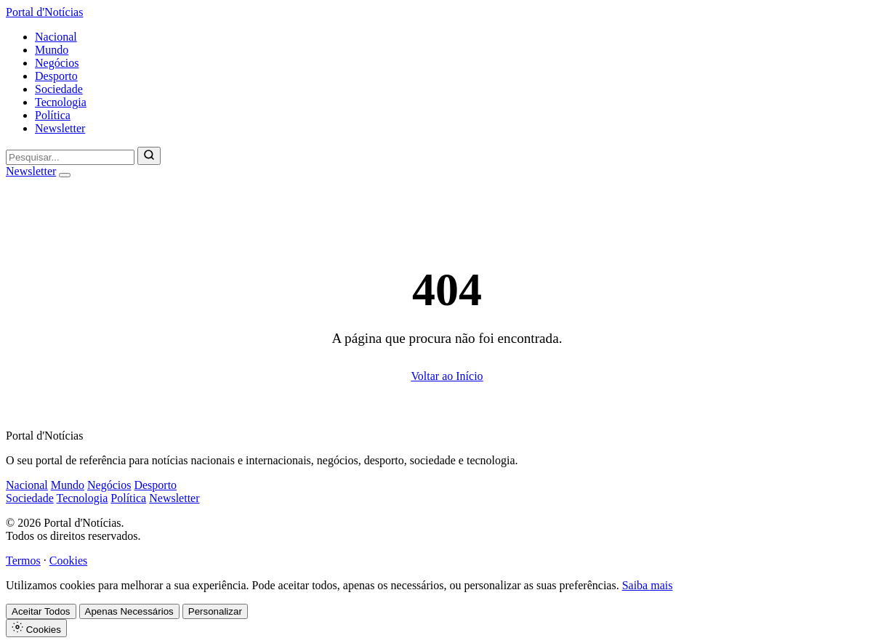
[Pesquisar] (149, 156)
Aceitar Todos (41, 611)
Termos (23, 560)
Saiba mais (647, 585)
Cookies (68, 560)
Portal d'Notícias (44, 12)
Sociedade (59, 89)
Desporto (56, 76)
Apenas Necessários (129, 611)
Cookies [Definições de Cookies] (36, 628)
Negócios (56, 63)
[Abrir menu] (65, 175)
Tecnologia (60, 102)
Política (53, 115)
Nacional (56, 37)
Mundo (51, 50)
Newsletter (60, 128)
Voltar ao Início (447, 376)
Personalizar (215, 611)
